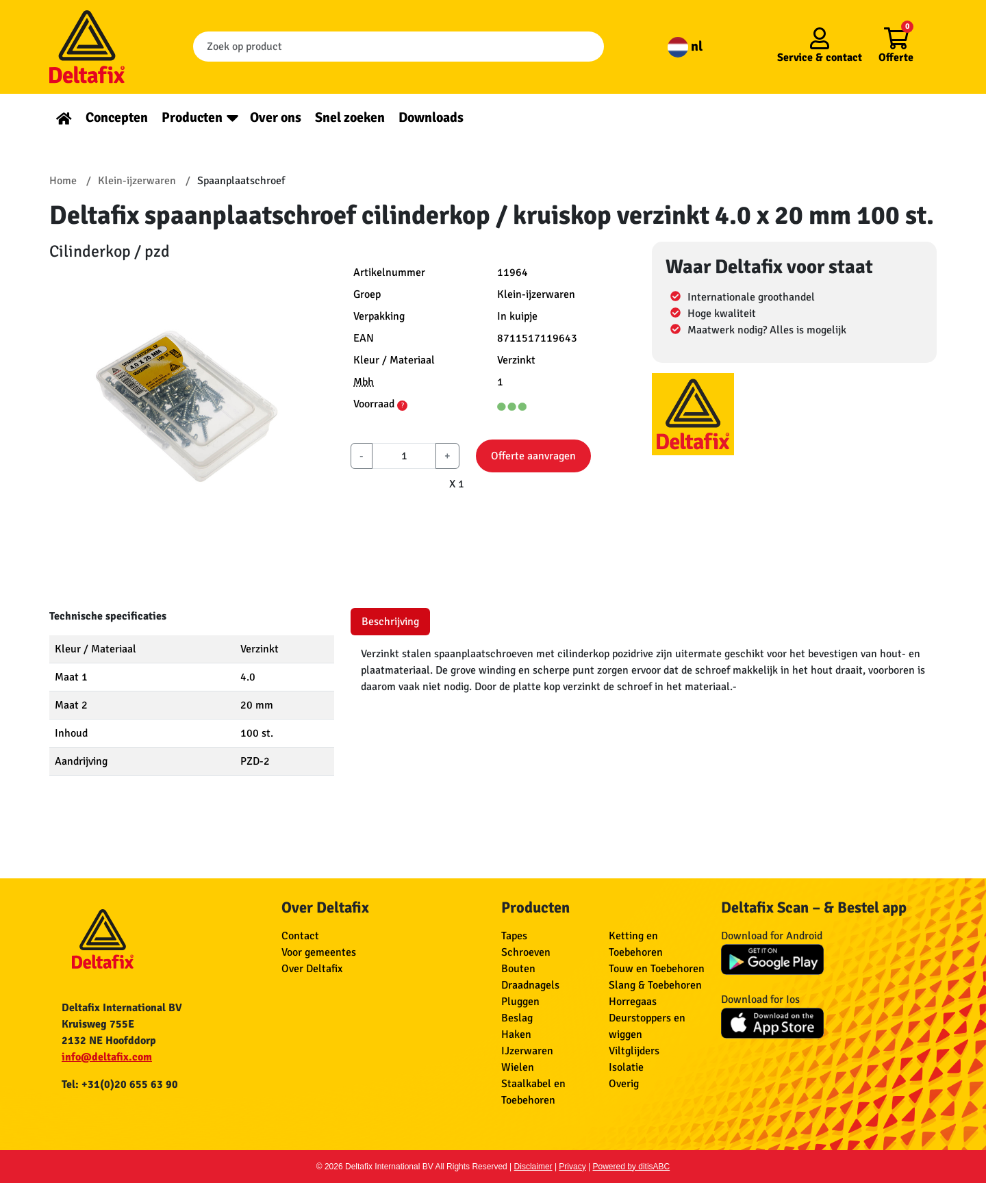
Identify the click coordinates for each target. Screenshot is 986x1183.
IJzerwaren (527, 1051)
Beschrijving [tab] (390, 621)
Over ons (275, 117)
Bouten (518, 969)
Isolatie (626, 1067)
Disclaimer (533, 1166)
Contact (300, 936)
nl (685, 46)
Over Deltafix (311, 969)
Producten (192, 117)
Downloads (431, 117)
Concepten (117, 117)
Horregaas (633, 1001)
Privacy (572, 1166)
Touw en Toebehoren (657, 969)
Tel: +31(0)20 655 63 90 (120, 1084)
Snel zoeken (350, 117)
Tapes (514, 936)
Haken (516, 1034)
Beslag (517, 1018)
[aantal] (404, 456)
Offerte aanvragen (533, 456)
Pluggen (520, 1001)
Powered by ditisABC (631, 1166)
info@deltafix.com (107, 1057)
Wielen (517, 1067)
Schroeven (526, 952)
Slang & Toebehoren (655, 985)
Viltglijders (634, 1051)
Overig (624, 1084)
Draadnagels (530, 985)
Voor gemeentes (318, 952)
